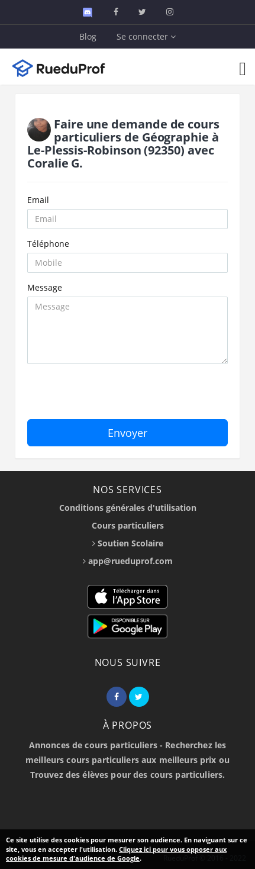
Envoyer (127, 433)
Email (38, 199)
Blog (87, 36)
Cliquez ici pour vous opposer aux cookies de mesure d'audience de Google (116, 854)
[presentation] (117, 396)
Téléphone (48, 243)
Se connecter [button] (146, 36)
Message (44, 287)
